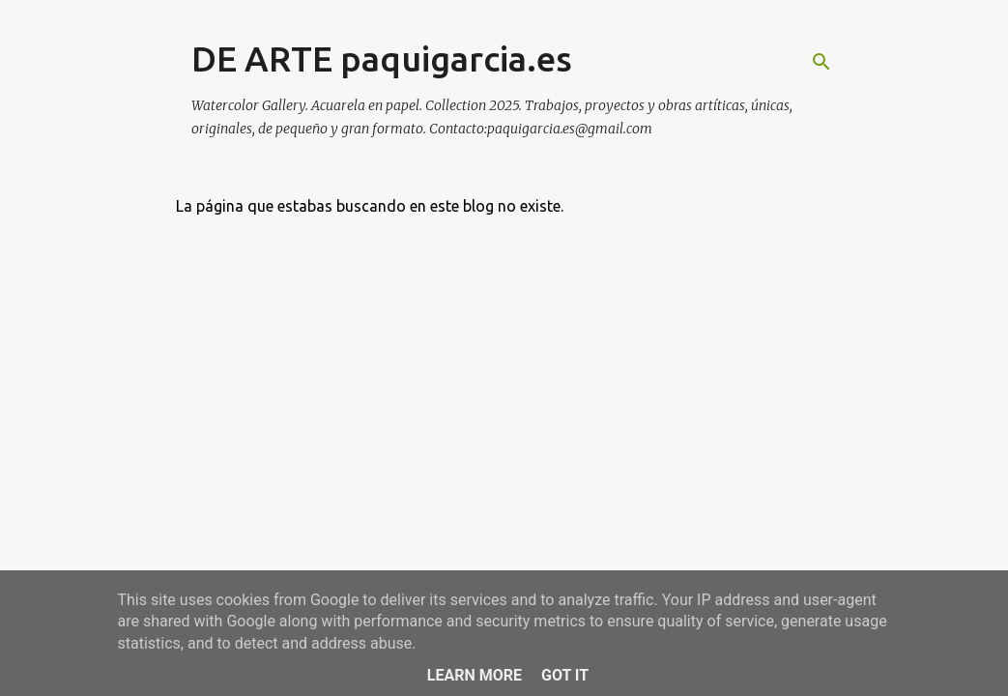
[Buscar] (821, 62)
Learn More (474, 675)
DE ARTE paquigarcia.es (381, 58)
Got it (565, 675)
